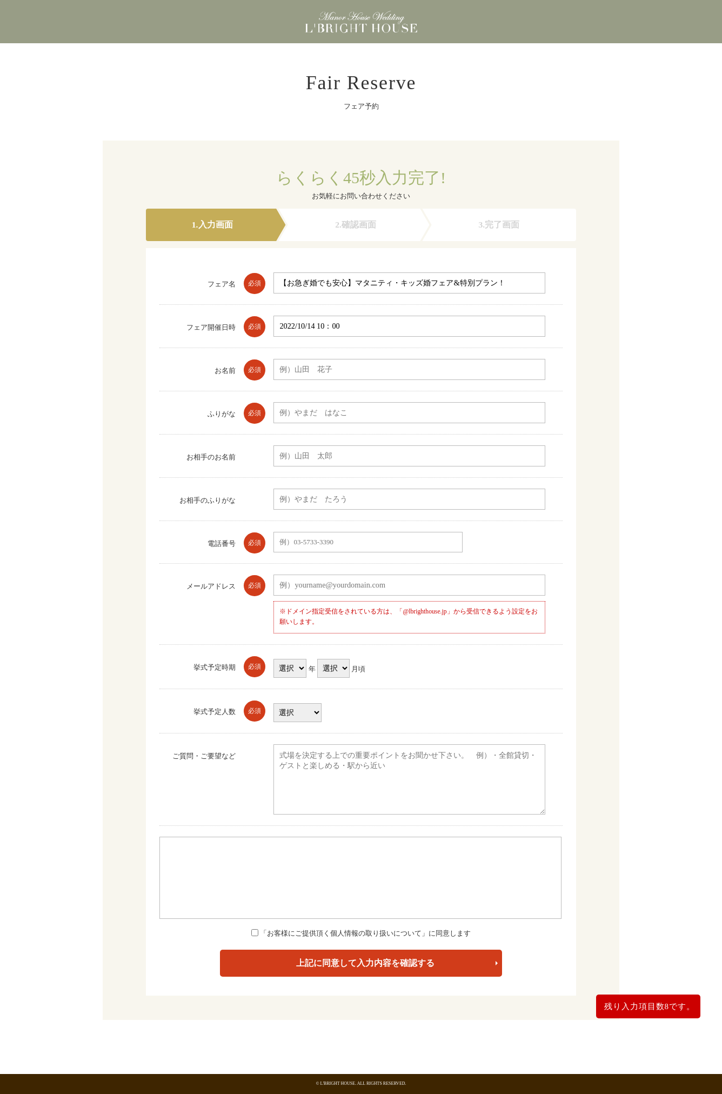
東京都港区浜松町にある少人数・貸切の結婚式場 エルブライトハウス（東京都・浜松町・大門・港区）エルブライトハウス (361, 24)
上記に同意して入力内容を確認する (365, 963)
